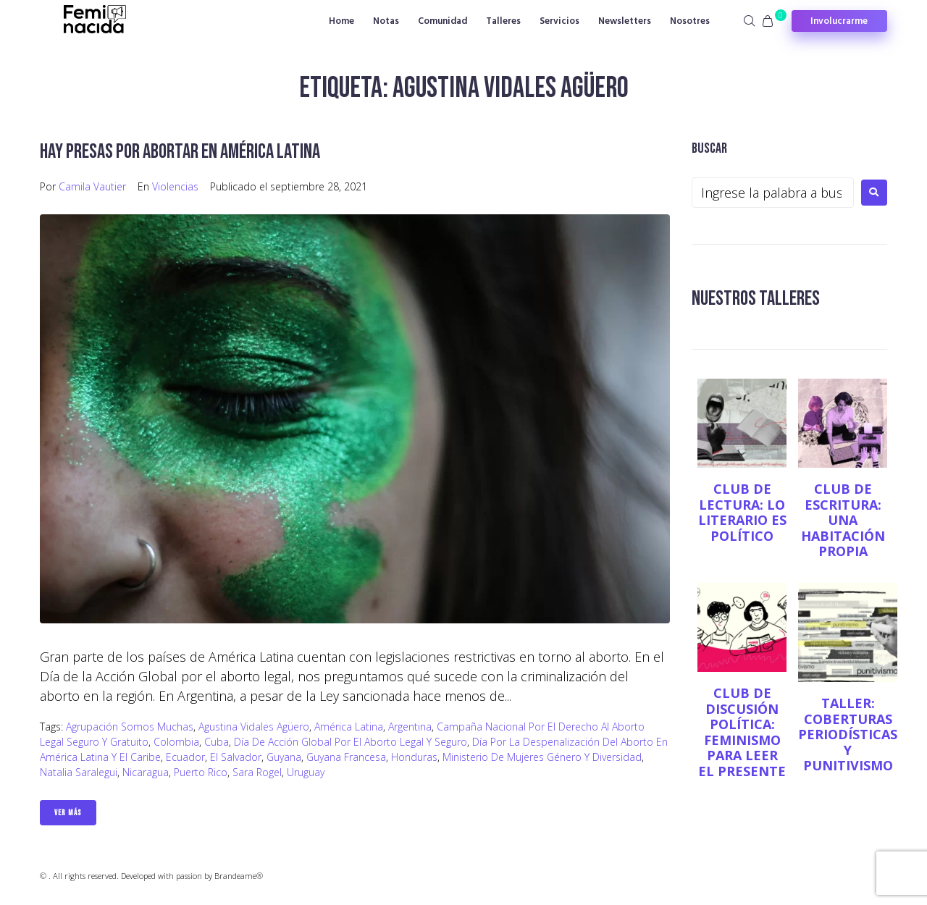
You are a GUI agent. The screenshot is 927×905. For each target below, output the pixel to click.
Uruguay (305, 772)
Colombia (176, 742)
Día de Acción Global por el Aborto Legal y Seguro (350, 742)
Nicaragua (145, 772)
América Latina (348, 726)
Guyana (284, 757)
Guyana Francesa (346, 757)
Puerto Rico (200, 772)
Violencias (175, 186)
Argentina (410, 726)
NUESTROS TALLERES (756, 299)
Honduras (414, 757)
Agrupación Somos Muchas (129, 726)
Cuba (216, 742)
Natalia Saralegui (78, 772)
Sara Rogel (257, 772)
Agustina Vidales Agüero (253, 726)
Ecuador (185, 757)
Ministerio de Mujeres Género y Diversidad (542, 757)
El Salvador (235, 757)
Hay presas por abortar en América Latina (180, 152)
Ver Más (68, 812)
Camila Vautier (92, 186)
